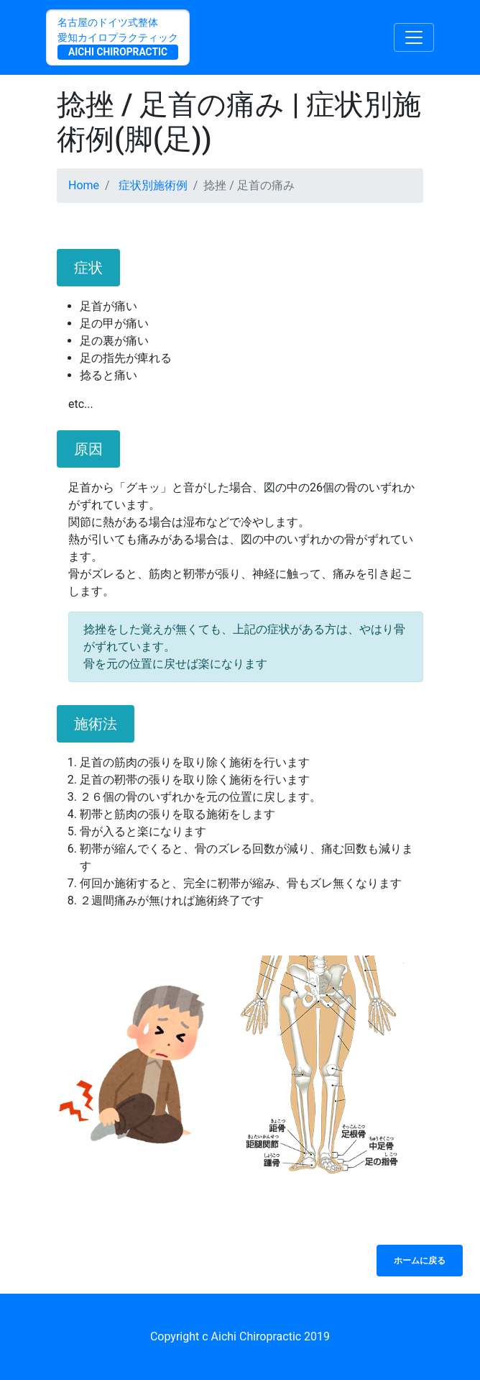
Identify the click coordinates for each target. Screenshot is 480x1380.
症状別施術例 (153, 185)
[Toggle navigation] (414, 37)
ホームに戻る (420, 1261)
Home (83, 185)
